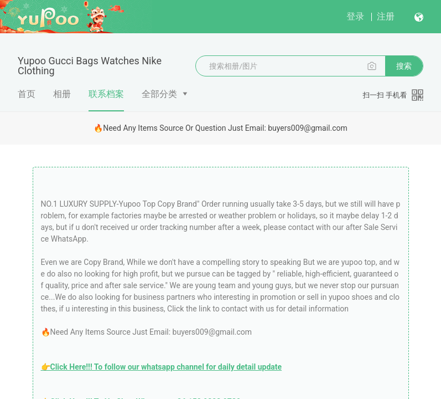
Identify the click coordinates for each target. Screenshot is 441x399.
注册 (386, 16)
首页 (26, 94)
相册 (62, 94)
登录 (355, 16)
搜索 (404, 66)
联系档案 (106, 100)
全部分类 (159, 94)
